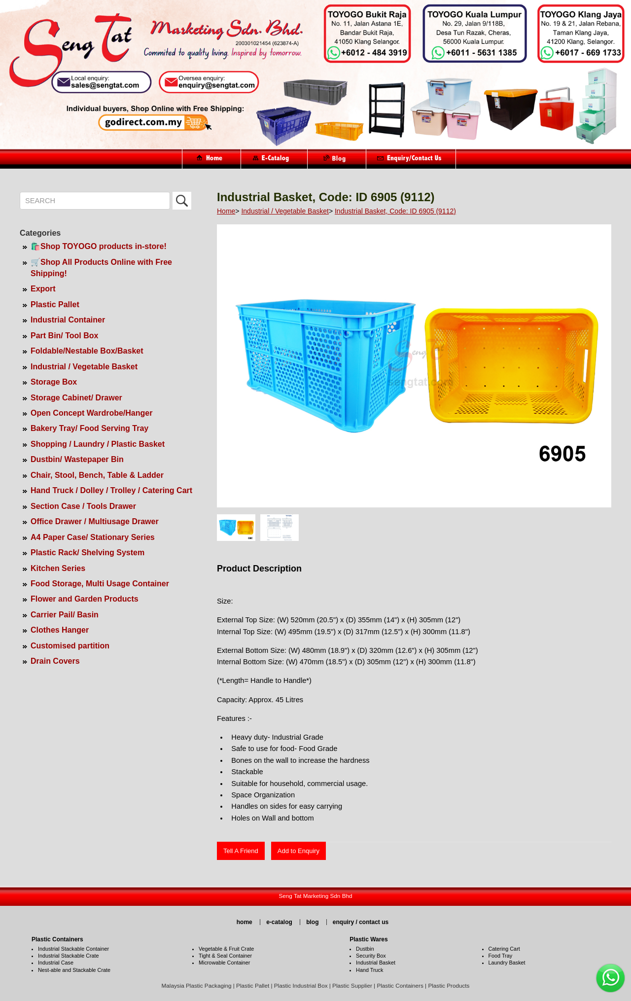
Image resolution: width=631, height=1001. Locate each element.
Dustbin (365, 949)
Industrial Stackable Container (73, 949)
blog (312, 922)
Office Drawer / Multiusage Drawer (95, 521)
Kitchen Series (58, 568)
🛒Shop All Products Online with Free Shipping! (101, 268)
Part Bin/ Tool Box (64, 335)
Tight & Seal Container (225, 956)
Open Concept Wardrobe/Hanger (91, 413)
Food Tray (501, 956)
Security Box (371, 956)
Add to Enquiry (298, 851)
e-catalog (279, 922)
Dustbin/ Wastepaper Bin (77, 459)
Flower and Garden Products (85, 599)
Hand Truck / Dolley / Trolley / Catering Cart (111, 490)
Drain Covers (55, 661)
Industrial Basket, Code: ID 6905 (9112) (395, 211)
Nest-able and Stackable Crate (74, 970)
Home (226, 211)
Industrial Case (55, 962)
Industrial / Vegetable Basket (84, 366)
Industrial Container (68, 320)
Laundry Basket (507, 962)
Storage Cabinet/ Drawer (76, 397)
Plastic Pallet (55, 304)
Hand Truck (369, 970)
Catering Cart (504, 949)
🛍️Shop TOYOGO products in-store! (99, 246)
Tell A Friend (240, 851)
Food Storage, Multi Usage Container (100, 583)
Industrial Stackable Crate (68, 956)
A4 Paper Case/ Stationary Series (93, 537)
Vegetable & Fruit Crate (226, 949)
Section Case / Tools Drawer (83, 506)
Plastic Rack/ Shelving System (87, 552)
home (244, 922)
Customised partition (70, 646)
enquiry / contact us (360, 922)
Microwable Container (224, 962)
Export (43, 289)
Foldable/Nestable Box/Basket (87, 351)
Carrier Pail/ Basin (65, 614)
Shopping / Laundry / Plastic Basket (98, 444)
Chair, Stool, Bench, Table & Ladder (97, 475)
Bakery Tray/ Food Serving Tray (89, 428)
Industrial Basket (375, 962)
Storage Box (54, 382)
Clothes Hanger (60, 630)
